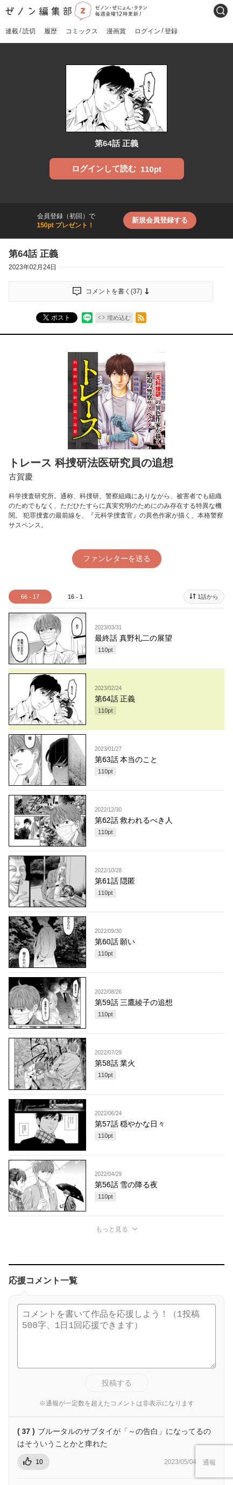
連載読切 (20, 31)
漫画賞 (116, 31)
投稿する (117, 1383)
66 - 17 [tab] (30, 596)
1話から (207, 596)
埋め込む (119, 317)
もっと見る (112, 1229)
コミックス (82, 31)
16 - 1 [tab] (75, 596)
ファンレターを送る (117, 558)
